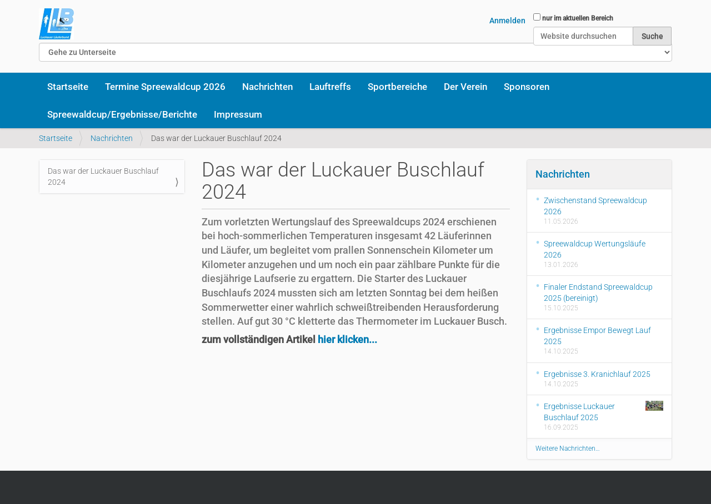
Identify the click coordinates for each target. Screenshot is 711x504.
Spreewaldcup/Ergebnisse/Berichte (122, 114)
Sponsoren (526, 86)
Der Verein (465, 86)
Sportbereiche (397, 86)
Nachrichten (267, 86)
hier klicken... (347, 339)
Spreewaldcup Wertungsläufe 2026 (594, 249)
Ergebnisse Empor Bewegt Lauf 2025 (597, 336)
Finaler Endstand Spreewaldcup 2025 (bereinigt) (598, 293)
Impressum (238, 114)
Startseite (67, 86)
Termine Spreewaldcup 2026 (165, 86)
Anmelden (507, 20)
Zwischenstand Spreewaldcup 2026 (595, 206)
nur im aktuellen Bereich (577, 18)
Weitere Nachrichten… (567, 448)
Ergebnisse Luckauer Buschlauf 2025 (604, 411)
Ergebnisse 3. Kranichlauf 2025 (597, 374)
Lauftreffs (330, 86)
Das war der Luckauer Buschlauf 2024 (103, 177)
